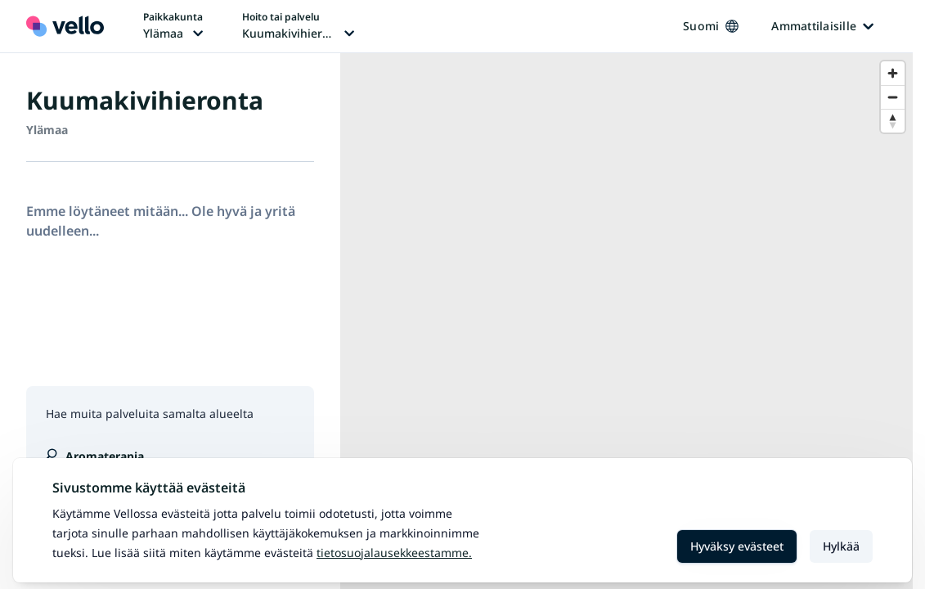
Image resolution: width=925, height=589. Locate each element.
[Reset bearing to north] (893, 121)
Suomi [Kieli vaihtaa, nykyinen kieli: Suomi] (711, 26)
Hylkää (841, 546)
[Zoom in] (893, 73)
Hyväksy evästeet (737, 546)
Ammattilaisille (822, 26)
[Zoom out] (893, 97)
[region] (626, 321)
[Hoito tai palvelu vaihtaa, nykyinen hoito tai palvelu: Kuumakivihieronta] (298, 26)
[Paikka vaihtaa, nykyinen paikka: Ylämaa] (173, 26)
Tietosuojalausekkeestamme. (394, 552)
